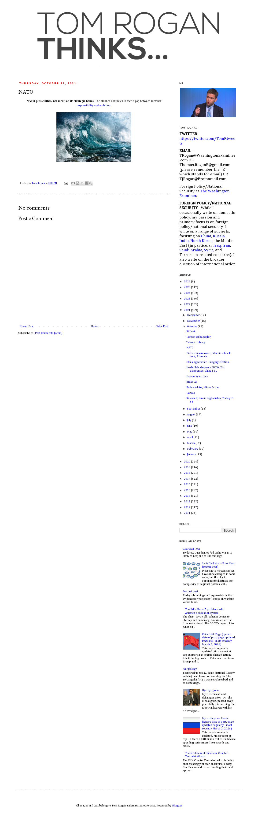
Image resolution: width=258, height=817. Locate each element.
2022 (187, 304)
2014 (187, 496)
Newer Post (26, 326)
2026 (187, 281)
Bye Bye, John (210, 690)
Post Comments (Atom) (49, 333)
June (190, 426)
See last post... (191, 591)
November (194, 321)
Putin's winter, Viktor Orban (202, 387)
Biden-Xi (191, 382)
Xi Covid (191, 331)
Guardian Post (191, 548)
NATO (190, 347)
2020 (187, 461)
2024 (187, 293)
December (193, 315)
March (191, 443)
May (190, 431)
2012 (187, 507)
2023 (187, 298)
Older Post (161, 326)
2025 (187, 287)
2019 (187, 467)
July (189, 420)
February (193, 448)
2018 (187, 473)
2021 (187, 310)
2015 (187, 490)
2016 (187, 484)
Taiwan (190, 393)
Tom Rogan (38, 183)
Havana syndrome (197, 376)
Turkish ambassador (198, 337)
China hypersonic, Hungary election (207, 362)
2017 (187, 478)
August (191, 414)
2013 (187, 501)
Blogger (177, 805)
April (190, 437)
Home (94, 326)
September (194, 408)
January (192, 454)
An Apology (190, 669)
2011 (187, 513)
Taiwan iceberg (195, 342)
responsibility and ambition (93, 105)
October (192, 326)
